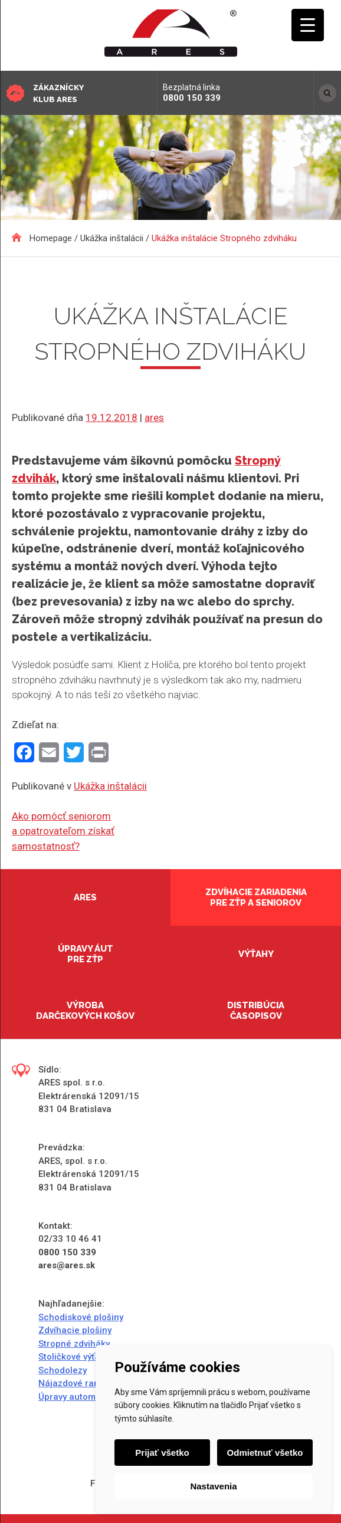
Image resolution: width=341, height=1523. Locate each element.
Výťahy (256, 954)
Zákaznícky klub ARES (58, 93)
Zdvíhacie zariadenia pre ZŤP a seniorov (256, 897)
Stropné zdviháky (74, 1343)
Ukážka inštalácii (110, 786)
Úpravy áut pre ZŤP (85, 954)
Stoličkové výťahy (73, 1356)
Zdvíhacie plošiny (75, 1330)
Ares (85, 897)
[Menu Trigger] (307, 25)
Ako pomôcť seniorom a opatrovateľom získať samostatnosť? (63, 831)
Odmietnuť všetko (265, 1453)
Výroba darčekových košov (85, 1010)
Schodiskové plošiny (80, 1317)
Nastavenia (213, 1486)
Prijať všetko (162, 1453)
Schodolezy (62, 1370)
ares (154, 417)
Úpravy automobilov (79, 1397)
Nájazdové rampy (74, 1383)
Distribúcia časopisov (255, 1010)
